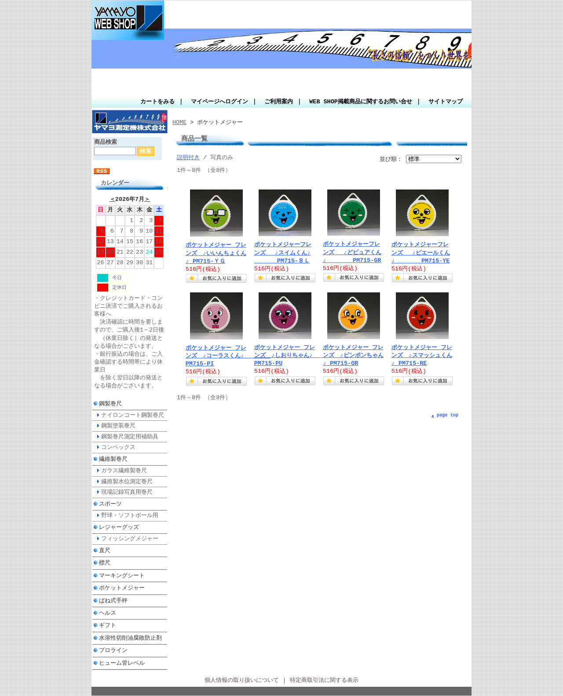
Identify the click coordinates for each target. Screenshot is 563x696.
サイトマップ (445, 102)
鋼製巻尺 (110, 404)
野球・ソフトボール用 (129, 515)
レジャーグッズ (119, 527)
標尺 (104, 563)
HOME (179, 123)
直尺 (104, 550)
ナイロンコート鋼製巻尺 (132, 415)
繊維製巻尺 (113, 459)
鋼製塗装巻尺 (118, 426)
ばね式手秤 (113, 601)
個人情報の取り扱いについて (242, 681)
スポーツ (110, 504)
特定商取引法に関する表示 (324, 681)
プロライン (113, 650)
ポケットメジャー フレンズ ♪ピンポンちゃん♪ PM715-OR (353, 356)
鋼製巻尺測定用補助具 (129, 437)
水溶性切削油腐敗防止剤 (130, 638)
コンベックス (118, 447)
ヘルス (107, 613)
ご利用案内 (278, 102)
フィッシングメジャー (129, 539)
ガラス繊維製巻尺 (124, 470)
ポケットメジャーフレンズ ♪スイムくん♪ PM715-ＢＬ (282, 253)
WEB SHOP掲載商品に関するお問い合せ (360, 102)
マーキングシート (122, 575)
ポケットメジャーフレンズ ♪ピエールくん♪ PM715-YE (422, 253)
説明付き (188, 158)
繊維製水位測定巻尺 (127, 481)
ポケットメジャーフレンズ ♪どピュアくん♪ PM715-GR (353, 252)
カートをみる (157, 102)
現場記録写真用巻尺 (127, 492)
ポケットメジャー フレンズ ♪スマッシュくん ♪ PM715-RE (421, 356)
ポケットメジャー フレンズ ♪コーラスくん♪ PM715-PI (228, 356)
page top (447, 415)
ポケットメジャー (122, 588)
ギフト (107, 625)
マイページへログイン (219, 102)
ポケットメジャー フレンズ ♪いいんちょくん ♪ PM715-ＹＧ (216, 253)
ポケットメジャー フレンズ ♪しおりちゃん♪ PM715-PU (296, 356)
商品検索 (105, 142)
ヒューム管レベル (122, 663)
